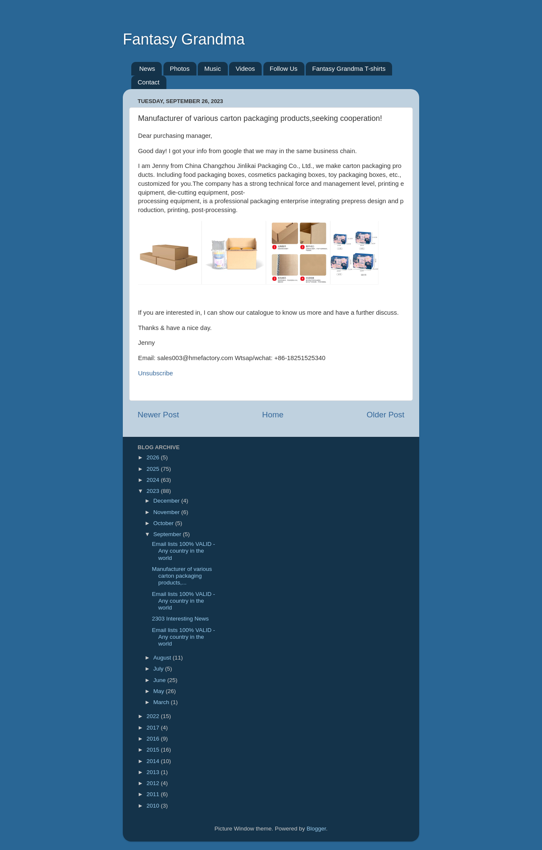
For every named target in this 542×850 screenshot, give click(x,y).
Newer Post (158, 414)
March (162, 702)
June (160, 680)
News (147, 68)
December (167, 501)
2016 (154, 738)
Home (272, 414)
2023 (154, 491)
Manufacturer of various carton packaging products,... (182, 576)
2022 (154, 716)
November (167, 512)
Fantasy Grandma (184, 39)
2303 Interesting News (180, 618)
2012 (154, 783)
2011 (154, 794)
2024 (154, 480)
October (164, 523)
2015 (154, 750)
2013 (154, 772)
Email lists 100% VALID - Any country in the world (183, 551)
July (159, 668)
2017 (154, 727)
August (163, 657)
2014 (154, 761)
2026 (154, 457)
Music (212, 68)
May (159, 691)
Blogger (316, 828)
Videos (245, 68)
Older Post (385, 414)
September (168, 534)
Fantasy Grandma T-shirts (348, 68)
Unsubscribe (155, 373)
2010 (154, 805)
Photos (180, 68)
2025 (154, 469)
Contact (149, 82)
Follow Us (284, 68)
